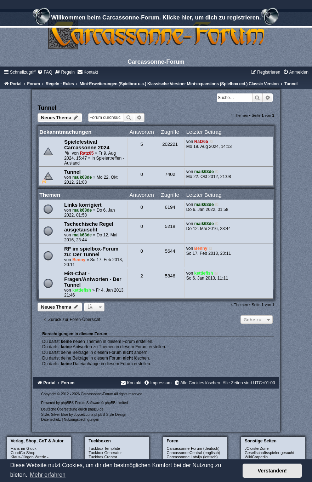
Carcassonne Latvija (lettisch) (192, 457)
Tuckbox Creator (103, 457)
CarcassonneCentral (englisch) (193, 453)
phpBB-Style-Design (110, 415)
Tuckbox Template (104, 448)
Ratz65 (87, 153)
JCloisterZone (257, 448)
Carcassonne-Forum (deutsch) (193, 448)
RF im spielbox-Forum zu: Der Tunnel (91, 251)
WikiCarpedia (256, 457)
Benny (78, 259)
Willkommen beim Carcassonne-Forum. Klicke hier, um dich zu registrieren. (156, 18)
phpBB (66, 403)
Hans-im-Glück (23, 448)
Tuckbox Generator (105, 453)
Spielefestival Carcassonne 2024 (86, 144)
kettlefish (81, 290)
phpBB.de (96, 409)
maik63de (82, 177)
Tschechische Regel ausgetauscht (88, 227)
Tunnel (47, 107)
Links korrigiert (83, 205)
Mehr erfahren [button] (48, 475)
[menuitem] (44, 72)
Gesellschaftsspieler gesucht (269, 453)
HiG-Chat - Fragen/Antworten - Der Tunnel (92, 279)
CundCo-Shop (23, 453)
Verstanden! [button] (272, 471)
